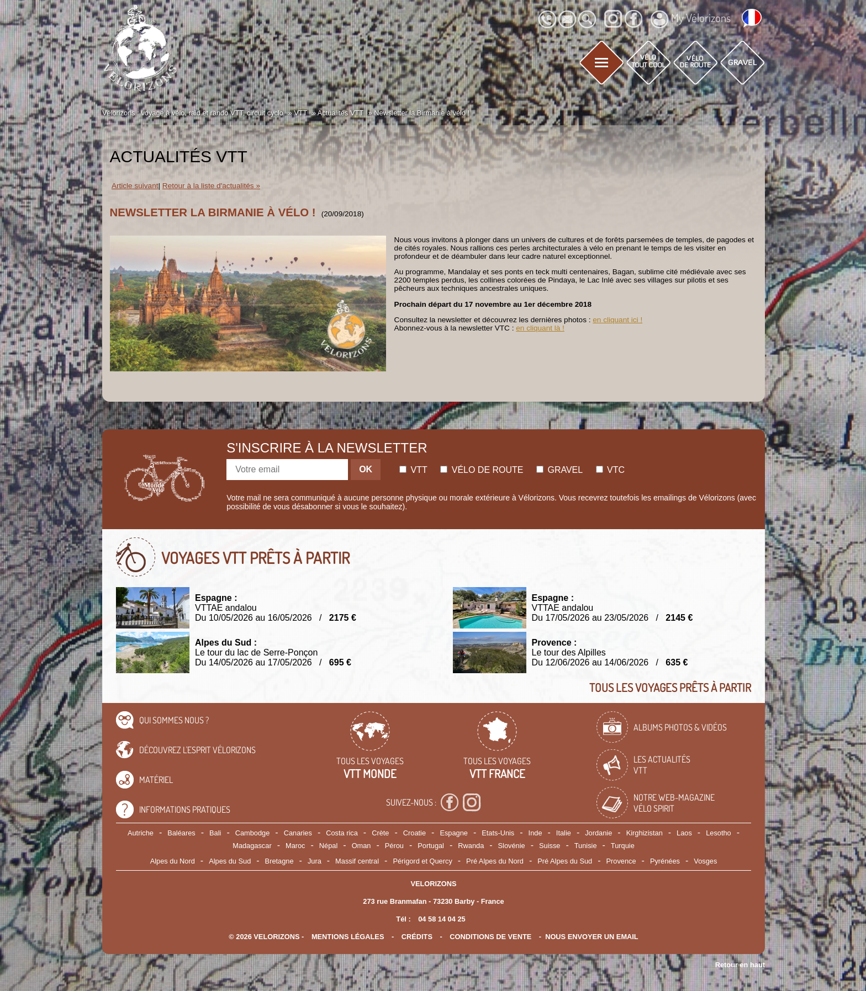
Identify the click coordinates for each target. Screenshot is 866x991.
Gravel (559, 470)
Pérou (394, 845)
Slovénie (511, 845)
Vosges (705, 861)
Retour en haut (740, 965)
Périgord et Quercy (422, 861)
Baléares (181, 833)
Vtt (413, 470)
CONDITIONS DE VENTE (490, 937)
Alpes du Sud (230, 861)
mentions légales (347, 937)
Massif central (357, 861)
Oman (361, 845)
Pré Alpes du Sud (564, 861)
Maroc (295, 845)
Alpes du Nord (172, 861)
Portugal (431, 845)
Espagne (454, 833)
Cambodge (252, 833)
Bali (215, 833)
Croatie (414, 833)
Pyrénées (665, 861)
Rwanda (471, 845)
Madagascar (252, 845)
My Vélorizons (691, 19)
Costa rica (342, 833)
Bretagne (279, 861)
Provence (621, 861)
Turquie (623, 845)
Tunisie (585, 845)
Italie (563, 833)
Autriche (141, 833)
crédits (417, 937)
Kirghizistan (644, 833)
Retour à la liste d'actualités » (211, 186)
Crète (380, 833)
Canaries (298, 833)
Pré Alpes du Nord (495, 861)
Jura (314, 861)
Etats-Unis (498, 833)
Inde (535, 833)
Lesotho (718, 833)
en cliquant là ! (540, 328)
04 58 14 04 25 (441, 919)
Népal (328, 845)
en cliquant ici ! (617, 320)
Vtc (610, 470)
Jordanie (598, 833)
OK (365, 469)
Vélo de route (481, 470)
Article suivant (135, 186)
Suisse (549, 845)
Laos (684, 833)
